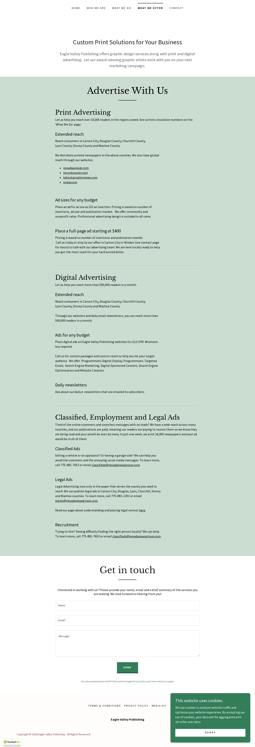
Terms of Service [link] (159, 681)
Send (127, 667)
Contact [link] (176, 8)
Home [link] (76, 8)
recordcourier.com (75, 173)
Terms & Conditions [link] (104, 705)
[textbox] (127, 606)
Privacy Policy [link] (139, 681)
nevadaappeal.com (76, 168)
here (142, 510)
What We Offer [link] (150, 8)
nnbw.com (70, 182)
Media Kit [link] (159, 705)
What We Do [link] (121, 8)
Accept (210, 732)
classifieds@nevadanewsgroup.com (116, 465)
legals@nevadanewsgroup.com (76, 501)
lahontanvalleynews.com (80, 177)
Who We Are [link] (96, 8)
